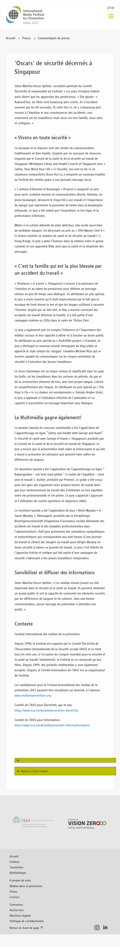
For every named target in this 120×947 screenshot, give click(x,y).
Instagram (98, 927)
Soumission (16, 867)
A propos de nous (20, 880)
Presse (26, 38)
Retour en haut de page (24, 927)
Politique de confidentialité (27, 921)
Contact (14, 897)
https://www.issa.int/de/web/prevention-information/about (52, 725)
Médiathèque (18, 872)
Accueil (10, 38)
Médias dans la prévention (26, 886)
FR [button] (112, 8)
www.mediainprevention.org (33, 695)
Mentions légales (20, 915)
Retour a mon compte (34, 771)
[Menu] (111, 16)
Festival (14, 861)
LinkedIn (106, 927)
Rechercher (17, 910)
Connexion (16, 904)
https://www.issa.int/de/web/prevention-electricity (46, 710)
